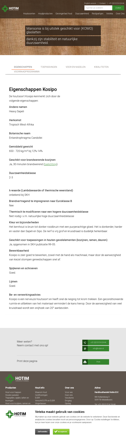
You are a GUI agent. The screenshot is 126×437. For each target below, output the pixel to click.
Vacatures (69, 398)
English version (91, 3)
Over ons (69, 395)
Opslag (68, 403)
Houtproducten (45, 13)
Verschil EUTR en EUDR (45, 400)
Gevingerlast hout (64, 13)
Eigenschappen (23, 67)
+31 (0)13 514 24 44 (116, 3)
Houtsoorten (29, 13)
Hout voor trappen (13, 392)
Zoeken (118, 8)
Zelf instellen (42, 432)
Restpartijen (97, 13)
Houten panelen (12, 395)
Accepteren (62, 432)
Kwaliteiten (101, 67)
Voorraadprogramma (27, 71)
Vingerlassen (40, 403)
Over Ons (120, 13)
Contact (103, 3)
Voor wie (69, 392)
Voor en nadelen (76, 67)
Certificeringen (41, 395)
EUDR (37, 398)
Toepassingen (49, 67)
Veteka (109, 13)
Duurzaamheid (82, 13)
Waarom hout (41, 392)
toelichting (50, 164)
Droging (68, 400)
